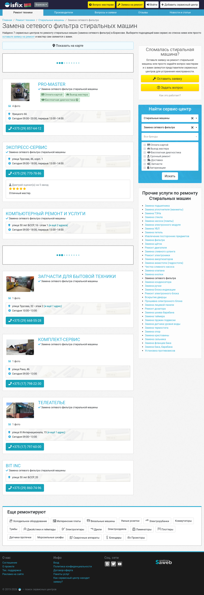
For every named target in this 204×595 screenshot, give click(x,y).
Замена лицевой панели (159, 304)
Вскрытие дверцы (156, 297)
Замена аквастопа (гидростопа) (164, 262)
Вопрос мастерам (103, 4)
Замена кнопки (154, 274)
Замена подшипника (157, 205)
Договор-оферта (63, 570)
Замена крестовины (157, 335)
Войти (153, 4)
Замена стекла (154, 217)
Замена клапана (154, 270)
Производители (63, 12)
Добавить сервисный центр (181, 4)
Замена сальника (155, 339)
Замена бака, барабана (158, 346)
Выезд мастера (158, 148)
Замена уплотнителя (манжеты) (164, 209)
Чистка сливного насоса (159, 266)
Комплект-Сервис (59, 339)
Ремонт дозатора (155, 308)
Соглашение (9, 562)
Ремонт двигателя (156, 247)
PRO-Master (51, 84)
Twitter (113, 564)
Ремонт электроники (157, 255)
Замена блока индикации (160, 289)
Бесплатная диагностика (164, 152)
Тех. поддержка (11, 570)
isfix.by (18, 4)
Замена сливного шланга (160, 251)
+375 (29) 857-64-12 (24, 128)
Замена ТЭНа (153, 213)
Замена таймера (155, 316)
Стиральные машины (51, 20)
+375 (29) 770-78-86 (24, 173)
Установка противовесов (160, 350)
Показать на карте (68, 46)
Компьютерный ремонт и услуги (45, 213)
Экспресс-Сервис (26, 147)
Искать (170, 176)
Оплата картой (157, 144)
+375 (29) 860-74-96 (24, 488)
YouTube (119, 564)
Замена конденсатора (158, 282)
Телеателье (51, 402)
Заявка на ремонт (132, 4)
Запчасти (154, 163)
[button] (170, 118)
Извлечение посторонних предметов (167, 236)
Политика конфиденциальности (72, 566)
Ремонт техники (23, 12)
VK (107, 564)
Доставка (155, 160)
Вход (56, 562)
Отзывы (143, 12)
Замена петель (154, 232)
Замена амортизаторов (159, 259)
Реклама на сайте (13, 574)
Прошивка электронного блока (163, 301)
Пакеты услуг (61, 574)
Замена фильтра (155, 240)
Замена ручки (153, 285)
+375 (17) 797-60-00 (24, 447)
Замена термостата (156, 327)
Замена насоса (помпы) (159, 220)
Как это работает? (170, 95)
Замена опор (152, 331)
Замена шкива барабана (159, 312)
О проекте (8, 566)
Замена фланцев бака (158, 343)
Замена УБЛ (152, 228)
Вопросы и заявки (106, 12)
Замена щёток (153, 243)
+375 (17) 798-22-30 (24, 384)
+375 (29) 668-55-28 (24, 320)
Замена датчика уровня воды (162, 323)
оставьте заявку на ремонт (18, 36)
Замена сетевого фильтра (160, 278)
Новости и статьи (180, 12)
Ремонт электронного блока (162, 293)
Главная (7, 20)
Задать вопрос (170, 87)
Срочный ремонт (158, 156)
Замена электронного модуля (163, 224)
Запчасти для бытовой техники (77, 276)
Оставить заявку (167, 79)
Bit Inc (13, 465)
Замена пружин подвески (160, 320)
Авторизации (156, 167)
